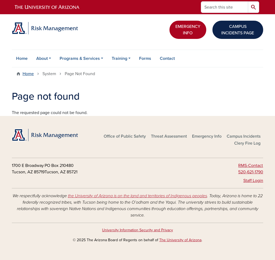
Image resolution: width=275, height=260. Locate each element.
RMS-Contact (250, 165)
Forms (145, 58)
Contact (167, 58)
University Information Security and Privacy (137, 230)
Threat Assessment (169, 136)
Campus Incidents (243, 136)
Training (119, 58)
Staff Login (253, 180)
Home (22, 58)
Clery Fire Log (247, 143)
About (42, 58)
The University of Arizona (180, 240)
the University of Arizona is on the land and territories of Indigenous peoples (137, 196)
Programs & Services (80, 58)
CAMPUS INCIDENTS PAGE (237, 30)
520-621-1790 (250, 172)
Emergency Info (207, 136)
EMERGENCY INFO (187, 30)
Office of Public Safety (125, 136)
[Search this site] (224, 7)
